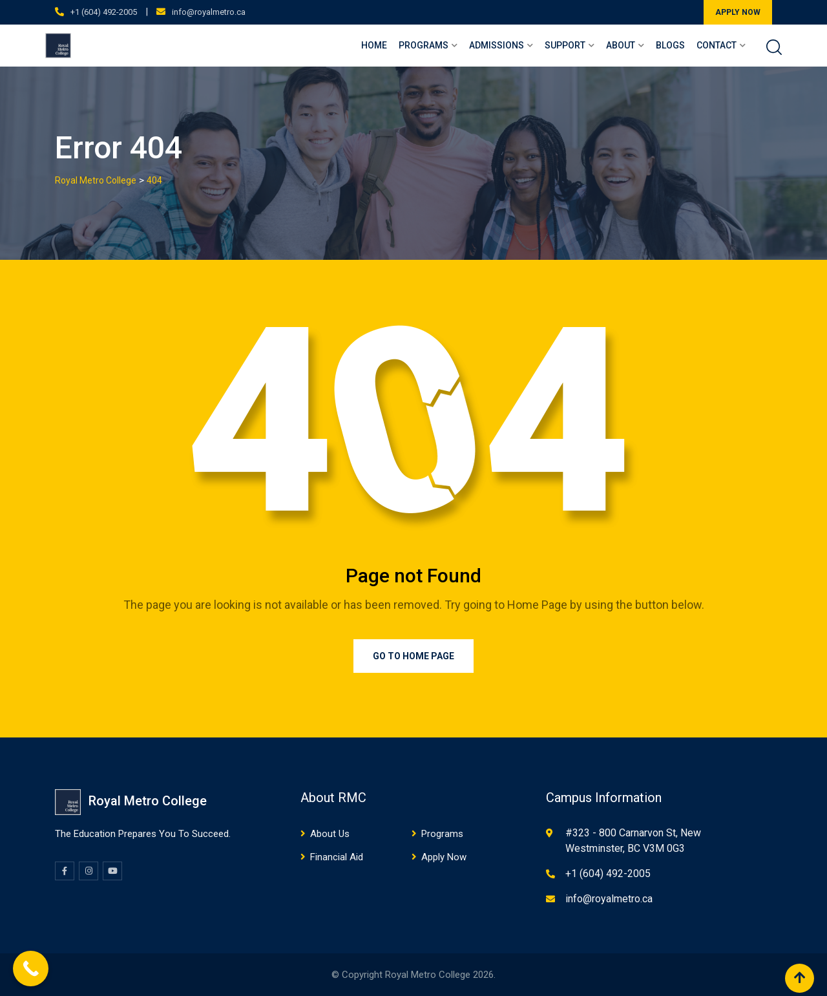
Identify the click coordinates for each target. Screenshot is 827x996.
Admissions (496, 45)
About (620, 45)
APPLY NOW (737, 12)
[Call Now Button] (30, 968)
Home (374, 45)
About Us (330, 834)
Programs (423, 45)
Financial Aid (336, 857)
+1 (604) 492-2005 (103, 12)
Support (565, 45)
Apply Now (443, 857)
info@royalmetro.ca (209, 12)
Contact (716, 45)
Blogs (670, 45)
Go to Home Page (413, 656)
